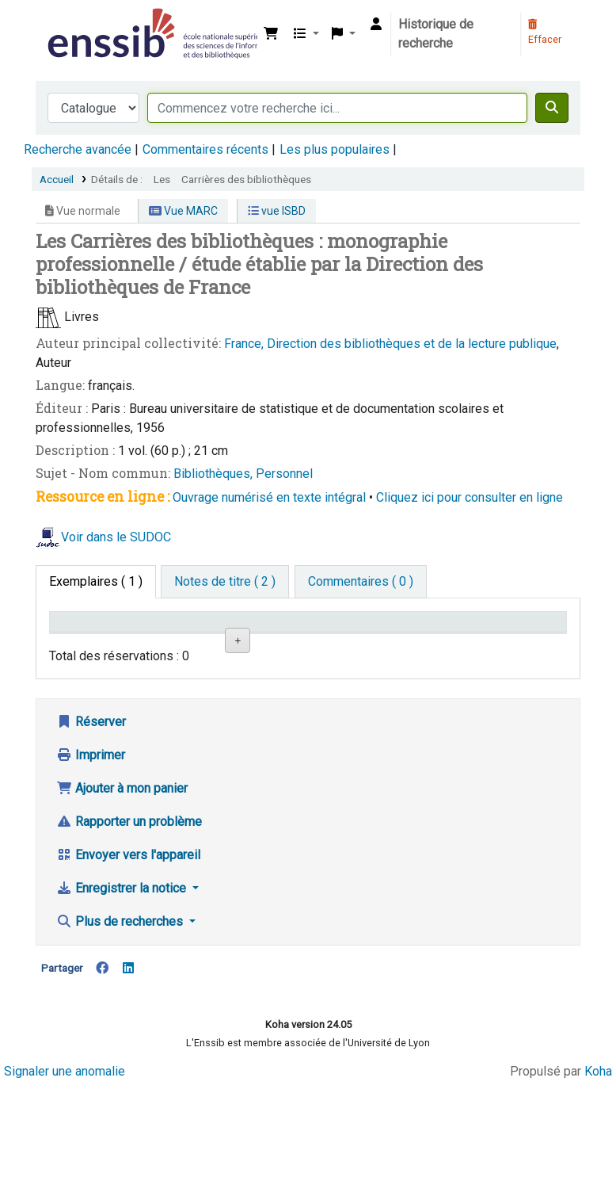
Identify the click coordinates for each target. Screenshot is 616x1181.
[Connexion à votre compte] (376, 24)
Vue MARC (183, 210)
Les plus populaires (334, 149)
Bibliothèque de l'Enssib (84, 22)
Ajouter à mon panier (122, 884)
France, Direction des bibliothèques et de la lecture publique (390, 343)
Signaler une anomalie (64, 1167)
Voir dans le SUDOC (116, 537)
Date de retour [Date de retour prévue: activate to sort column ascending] (448, 636)
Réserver (91, 817)
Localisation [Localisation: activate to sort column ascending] (238, 645)
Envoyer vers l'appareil (128, 950)
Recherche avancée (77, 149)
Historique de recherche (435, 34)
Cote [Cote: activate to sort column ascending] (293, 645)
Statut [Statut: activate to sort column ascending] (370, 645)
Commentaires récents (205, 149)
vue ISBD (277, 210)
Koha (598, 1167)
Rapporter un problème (129, 917)
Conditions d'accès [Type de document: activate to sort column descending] (86, 636)
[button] (270, 34)
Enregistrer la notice (122, 984)
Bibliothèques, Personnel (243, 473)
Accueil (57, 179)
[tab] (225, 581)
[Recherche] (551, 108)
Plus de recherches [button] (121, 1017)
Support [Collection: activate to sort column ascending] (153, 645)
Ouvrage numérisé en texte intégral (269, 497)
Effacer (544, 32)
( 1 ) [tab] (96, 581)
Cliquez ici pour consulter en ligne (469, 497)
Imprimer (90, 850)
